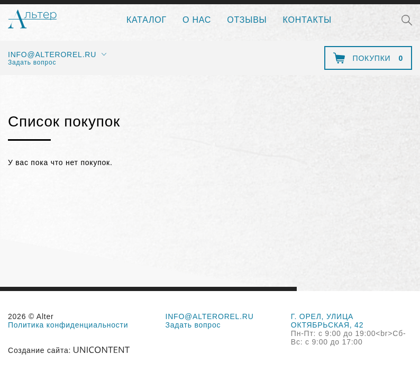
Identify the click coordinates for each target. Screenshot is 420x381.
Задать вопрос (32, 62)
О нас (196, 19)
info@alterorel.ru (52, 54)
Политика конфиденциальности (68, 325)
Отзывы (247, 19)
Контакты (307, 19)
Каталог (146, 19)
